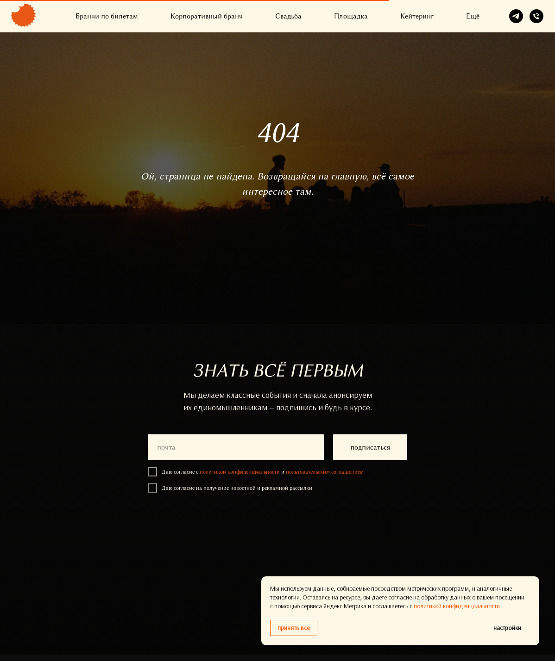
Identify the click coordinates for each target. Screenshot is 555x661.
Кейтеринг (417, 16)
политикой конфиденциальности (240, 472)
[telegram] (516, 16)
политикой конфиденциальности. (457, 606)
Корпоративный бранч (206, 16)
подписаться (370, 447)
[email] (236, 447)
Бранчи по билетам (107, 16)
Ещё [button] (472, 16)
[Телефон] (536, 16)
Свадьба (288, 16)
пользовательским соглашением (325, 472)
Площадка (351, 16)
